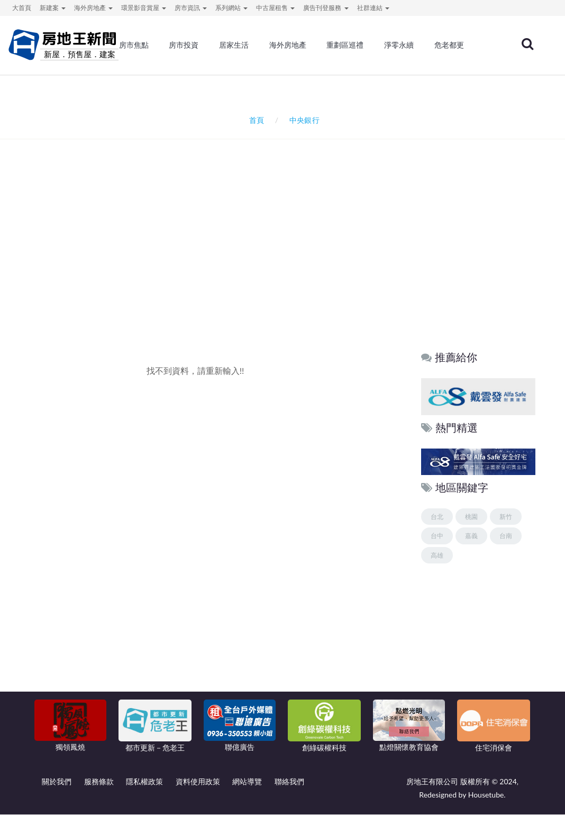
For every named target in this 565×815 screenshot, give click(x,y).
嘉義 (471, 536)
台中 (437, 536)
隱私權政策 (144, 781)
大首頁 (21, 8)
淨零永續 (399, 45)
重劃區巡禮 (344, 45)
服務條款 (99, 781)
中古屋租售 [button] (275, 8)
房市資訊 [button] (191, 8)
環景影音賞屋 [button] (143, 8)
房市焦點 (134, 45)
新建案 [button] (53, 8)
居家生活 (234, 45)
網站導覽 (247, 781)
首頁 (254, 119)
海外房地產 (287, 45)
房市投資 (183, 45)
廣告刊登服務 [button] (325, 8)
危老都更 (449, 45)
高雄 (437, 555)
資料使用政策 (198, 781)
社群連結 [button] (373, 8)
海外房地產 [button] (93, 8)
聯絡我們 (289, 781)
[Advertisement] (285, 253)
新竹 (505, 517)
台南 (505, 536)
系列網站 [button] (231, 8)
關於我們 (56, 781)
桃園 (471, 517)
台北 (437, 517)
